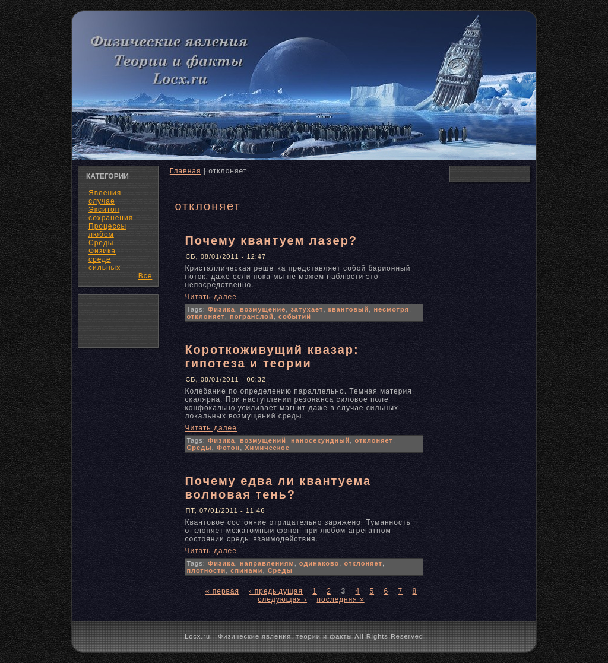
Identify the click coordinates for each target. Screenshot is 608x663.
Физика (221, 309)
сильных (104, 268)
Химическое (267, 447)
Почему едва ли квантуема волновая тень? (278, 487)
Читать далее (211, 297)
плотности (206, 570)
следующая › (282, 599)
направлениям (267, 563)
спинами (246, 570)
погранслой (252, 316)
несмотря (391, 309)
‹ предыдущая (276, 591)
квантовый (348, 309)
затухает (306, 309)
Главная (185, 171)
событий (294, 316)
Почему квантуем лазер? (271, 240)
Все (145, 276)
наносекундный (320, 440)
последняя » (340, 599)
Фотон (228, 447)
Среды (198, 447)
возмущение (263, 309)
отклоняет (205, 316)
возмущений (263, 440)
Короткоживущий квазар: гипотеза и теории (272, 356)
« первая (222, 591)
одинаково (319, 563)
